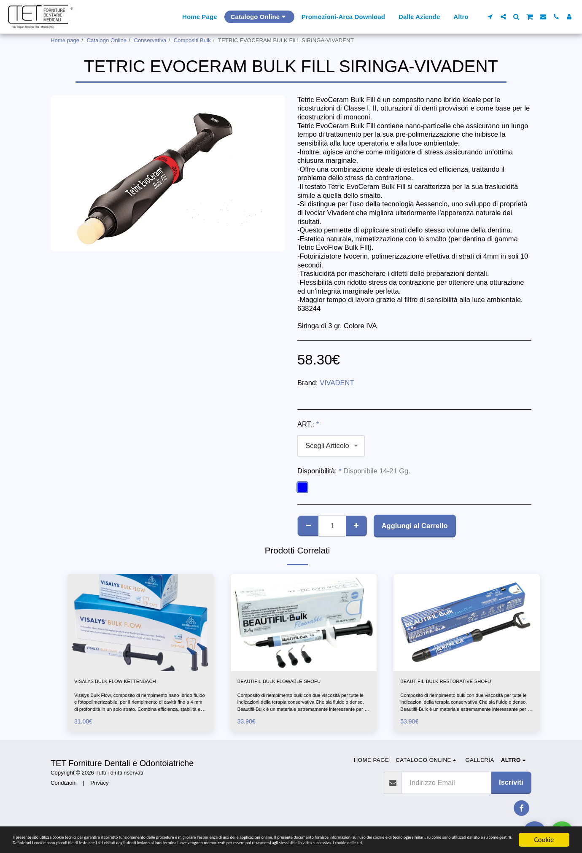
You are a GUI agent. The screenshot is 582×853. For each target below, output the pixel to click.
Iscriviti (511, 796)
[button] (490, 16)
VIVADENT (337, 382)
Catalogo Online (107, 40)
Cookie (544, 823)
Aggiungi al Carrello (415, 525)
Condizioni (64, 796)
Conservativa (150, 40)
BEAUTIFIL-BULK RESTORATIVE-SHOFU (454, 688)
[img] (140, 622)
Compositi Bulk (192, 40)
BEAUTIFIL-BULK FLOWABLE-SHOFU (298, 683)
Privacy (99, 796)
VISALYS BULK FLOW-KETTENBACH (134, 683)
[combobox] (331, 445)
